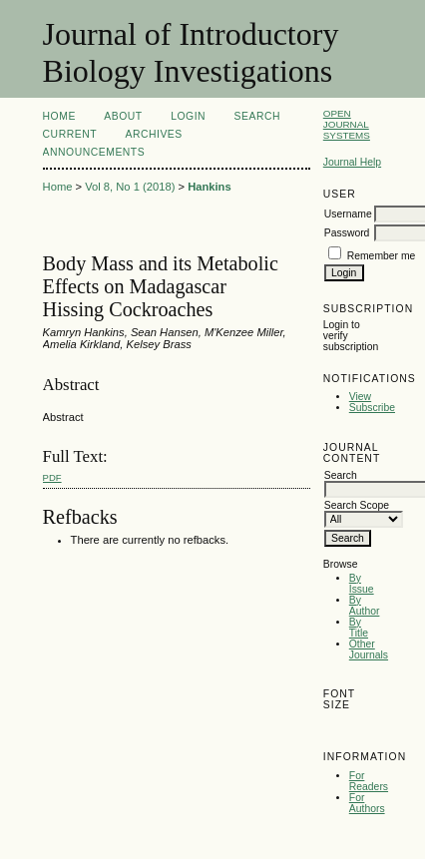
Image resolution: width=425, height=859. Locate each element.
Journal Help (352, 162)
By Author (364, 606)
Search (257, 116)
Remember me (381, 255)
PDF (52, 477)
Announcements (94, 152)
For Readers (368, 781)
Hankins (209, 187)
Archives (153, 134)
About (123, 116)
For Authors (367, 803)
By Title (358, 628)
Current (70, 134)
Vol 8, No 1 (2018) (130, 187)
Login (188, 116)
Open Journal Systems (346, 124)
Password (347, 232)
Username (348, 214)
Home (59, 116)
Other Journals (368, 649)
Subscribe (372, 407)
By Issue (361, 584)
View (360, 396)
